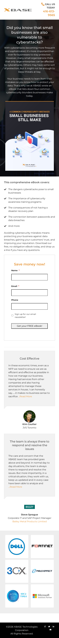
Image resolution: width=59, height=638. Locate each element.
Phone (14, 300)
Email (15, 286)
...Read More (25, 396)
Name (15, 270)
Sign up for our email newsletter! (25, 315)
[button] (16, 546)
